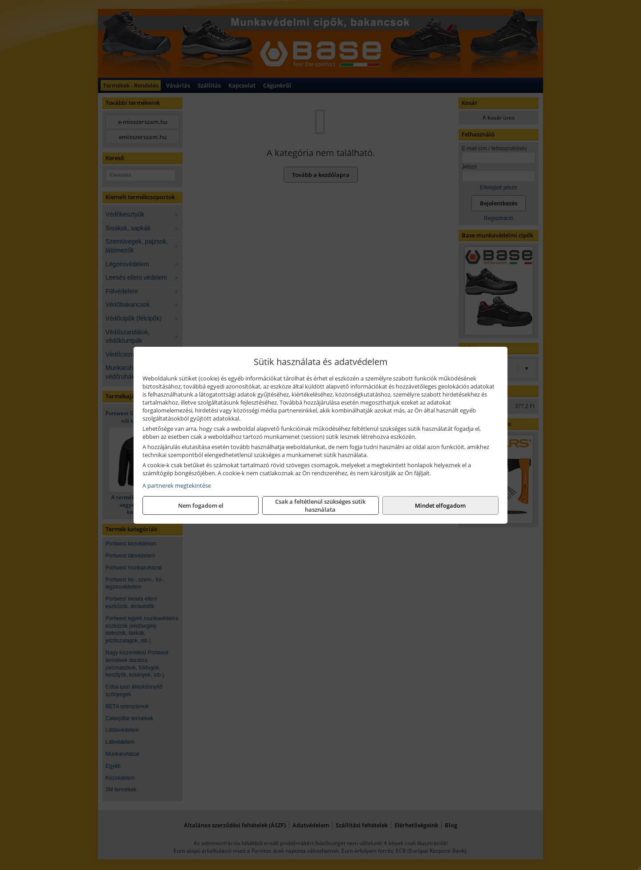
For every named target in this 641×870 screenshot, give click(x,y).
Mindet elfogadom (440, 505)
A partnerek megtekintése (176, 485)
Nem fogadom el (200, 505)
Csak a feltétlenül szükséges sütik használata (320, 505)
